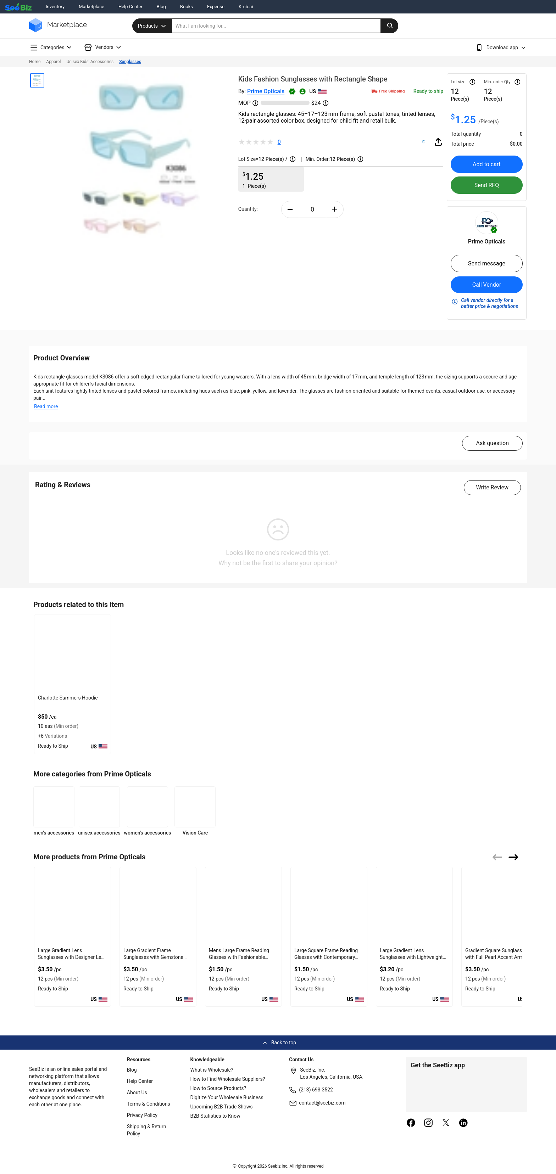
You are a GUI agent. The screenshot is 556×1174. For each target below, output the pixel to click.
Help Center (130, 6)
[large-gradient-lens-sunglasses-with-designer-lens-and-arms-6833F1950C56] (72, 906)
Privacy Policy (142, 1115)
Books (186, 6)
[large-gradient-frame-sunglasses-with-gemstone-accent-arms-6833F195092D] (158, 906)
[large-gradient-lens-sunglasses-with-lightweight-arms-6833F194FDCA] (414, 906)
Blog (161, 6)
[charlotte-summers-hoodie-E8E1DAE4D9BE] (72, 653)
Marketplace (91, 6)
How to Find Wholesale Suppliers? (227, 1079)
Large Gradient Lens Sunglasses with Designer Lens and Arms (72, 957)
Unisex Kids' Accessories (89, 61)
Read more (46, 406)
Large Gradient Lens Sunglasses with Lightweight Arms (411, 957)
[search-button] (389, 25)
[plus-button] (335, 209)
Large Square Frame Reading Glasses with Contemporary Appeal (326, 957)
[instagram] (428, 1123)
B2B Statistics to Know (215, 1116)
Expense (215, 6)
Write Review (492, 487)
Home (34, 61)
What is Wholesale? (211, 1070)
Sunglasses (130, 61)
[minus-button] (290, 209)
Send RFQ (486, 185)
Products (153, 25)
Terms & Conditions (148, 1104)
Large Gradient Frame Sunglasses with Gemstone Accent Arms (153, 957)
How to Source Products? (218, 1088)
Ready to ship (428, 91)
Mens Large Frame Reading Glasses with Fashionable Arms (239, 957)
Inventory (55, 6)
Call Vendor (486, 284)
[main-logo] (58, 30)
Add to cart (487, 164)
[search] (285, 25)
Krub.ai (246, 6)
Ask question (492, 443)
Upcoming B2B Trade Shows (221, 1107)
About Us (137, 1092)
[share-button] (438, 142)
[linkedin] (463, 1123)
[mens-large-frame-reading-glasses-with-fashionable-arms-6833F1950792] (243, 906)
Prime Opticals (265, 91)
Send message (486, 263)
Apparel (53, 61)
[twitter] (446, 1123)
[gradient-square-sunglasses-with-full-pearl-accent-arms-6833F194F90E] (500, 906)
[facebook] (411, 1123)
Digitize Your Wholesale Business (226, 1097)
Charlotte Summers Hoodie (68, 698)
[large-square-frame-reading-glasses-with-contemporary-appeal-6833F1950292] (329, 906)
